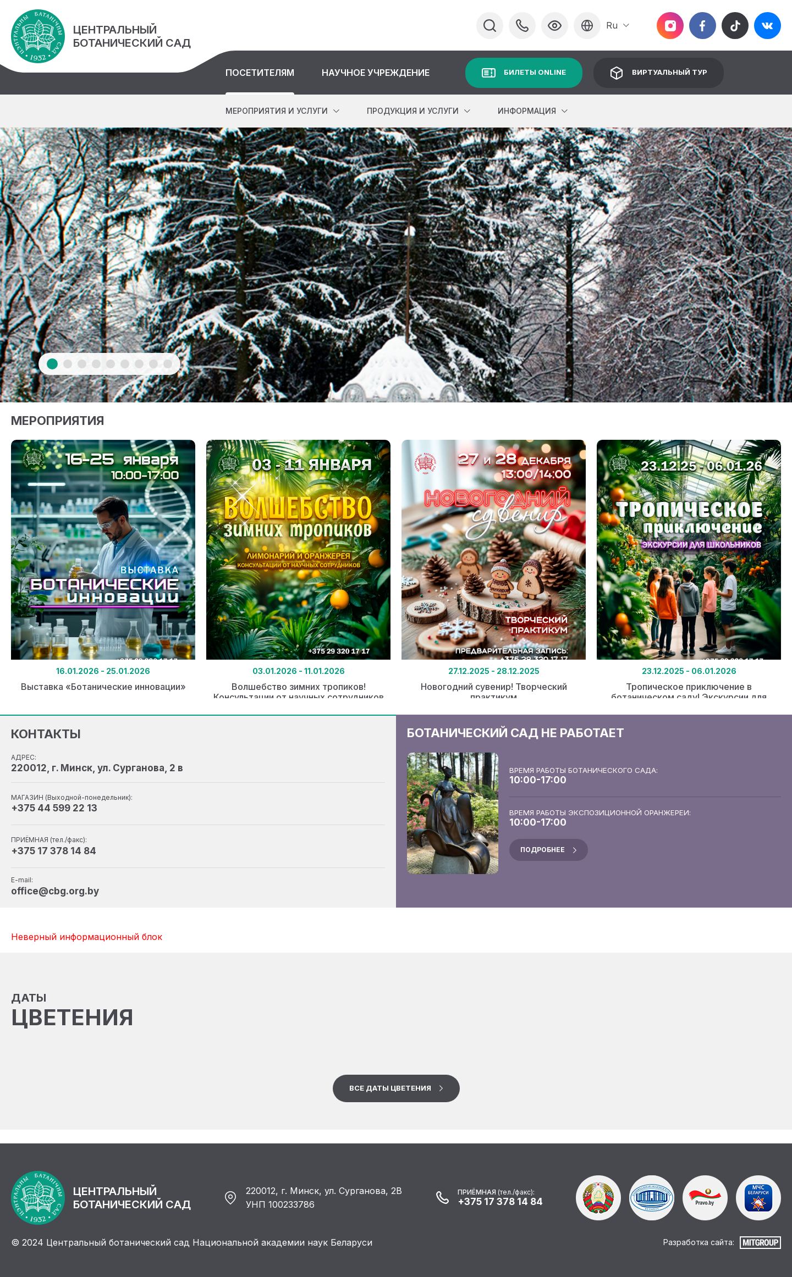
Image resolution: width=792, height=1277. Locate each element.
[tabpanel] (396, 265)
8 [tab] (153, 364)
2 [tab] (67, 364)
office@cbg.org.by (55, 891)
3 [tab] (82, 364)
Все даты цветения (390, 1087)
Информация (527, 110)
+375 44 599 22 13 (54, 808)
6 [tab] (124, 364)
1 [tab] (52, 363)
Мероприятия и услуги (277, 110)
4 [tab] (96, 364)
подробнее (542, 849)
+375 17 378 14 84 (53, 850)
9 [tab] (167, 364)
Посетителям (260, 72)
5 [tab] (110, 364)
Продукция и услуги (413, 110)
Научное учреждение (376, 72)
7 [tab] (139, 364)
